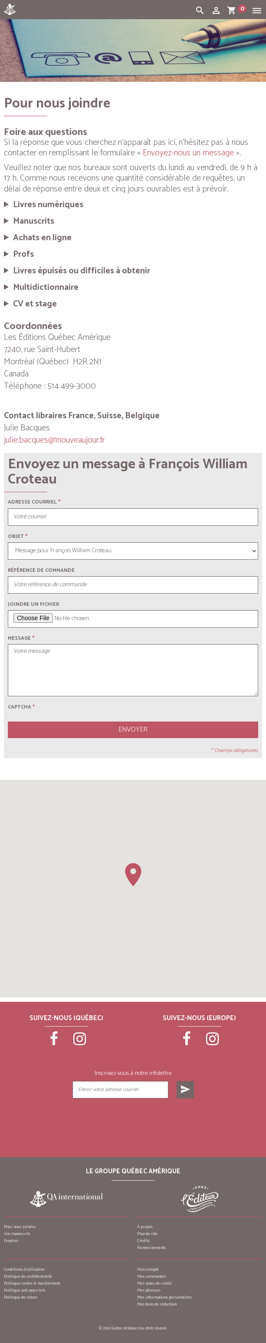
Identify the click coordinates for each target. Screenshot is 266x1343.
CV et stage (35, 304)
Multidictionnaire (46, 288)
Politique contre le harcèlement (32, 1283)
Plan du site (147, 1233)
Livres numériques (48, 205)
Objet (16, 536)
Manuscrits (33, 221)
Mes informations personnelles (164, 1297)
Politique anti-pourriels (25, 1290)
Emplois (11, 1240)
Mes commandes (151, 1276)
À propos (145, 1226)
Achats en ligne (42, 238)
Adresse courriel (32, 502)
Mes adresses (149, 1290)
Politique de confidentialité (28, 1276)
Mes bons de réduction (157, 1304)
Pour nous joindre (20, 1226)
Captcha (21, 707)
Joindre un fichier (33, 604)
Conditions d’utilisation (24, 1269)
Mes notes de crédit (154, 1283)
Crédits (143, 1240)
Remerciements (151, 1247)
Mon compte (148, 1269)
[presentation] (133, 1120)
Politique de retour (21, 1297)
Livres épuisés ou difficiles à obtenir (81, 271)
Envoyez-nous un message (188, 153)
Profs (23, 254)
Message (19, 638)
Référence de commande (41, 570)
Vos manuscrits (17, 1233)
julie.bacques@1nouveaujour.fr (54, 440)
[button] (133, 875)
